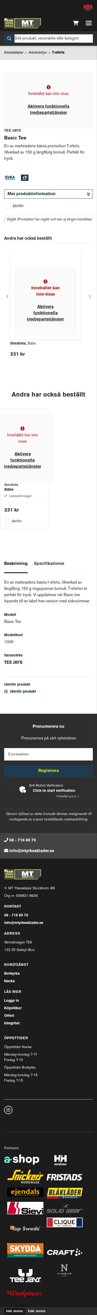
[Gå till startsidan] (22, 23)
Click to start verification (54, 791)
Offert (9, 1016)
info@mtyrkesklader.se (31, 851)
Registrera (48, 771)
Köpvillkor (13, 1008)
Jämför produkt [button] (20, 691)
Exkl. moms (36, 1311)
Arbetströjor (38, 52)
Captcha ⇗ (68, 796)
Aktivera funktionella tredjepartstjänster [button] (45, 313)
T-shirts (58, 52)
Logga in (11, 1001)
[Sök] (48, 38)
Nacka (9, 981)
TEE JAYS (13, 663)
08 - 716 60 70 (22, 840)
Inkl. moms (14, 1311)
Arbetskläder (13, 52)
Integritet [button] (12, 1023)
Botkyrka (12, 973)
